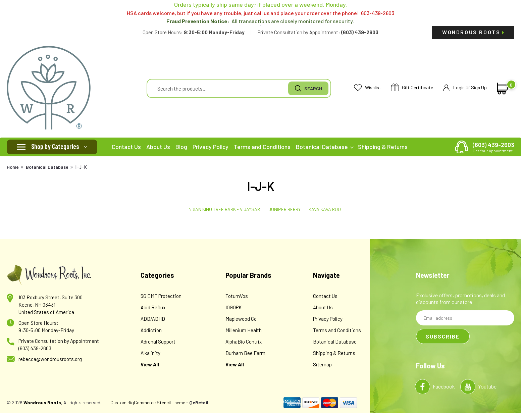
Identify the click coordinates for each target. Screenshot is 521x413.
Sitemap (322, 364)
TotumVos (236, 296)
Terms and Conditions (262, 146)
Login (454, 88)
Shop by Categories (55, 146)
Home (13, 167)
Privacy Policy (210, 146)
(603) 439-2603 (493, 147)
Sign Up (479, 87)
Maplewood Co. (241, 319)
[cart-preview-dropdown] (501, 89)
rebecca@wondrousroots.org (50, 359)
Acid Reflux (153, 307)
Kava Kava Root (326, 209)
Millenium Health (243, 330)
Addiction (151, 330)
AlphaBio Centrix (243, 342)
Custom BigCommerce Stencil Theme (147, 402)
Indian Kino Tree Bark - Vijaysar (224, 209)
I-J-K (81, 167)
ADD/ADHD (153, 319)
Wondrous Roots (473, 32)
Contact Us (126, 146)
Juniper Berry (284, 209)
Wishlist (367, 88)
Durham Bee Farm (245, 353)
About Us (158, 146)
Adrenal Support (158, 342)
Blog (181, 146)
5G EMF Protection (161, 296)
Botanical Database (325, 146)
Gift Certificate (412, 87)
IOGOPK (233, 307)
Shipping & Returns (383, 146)
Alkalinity (150, 353)
